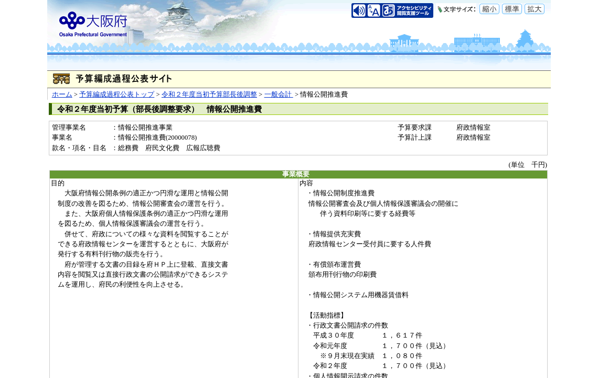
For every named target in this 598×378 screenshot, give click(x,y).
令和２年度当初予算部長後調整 (209, 94)
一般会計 (278, 94)
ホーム (62, 94)
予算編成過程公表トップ (116, 94)
